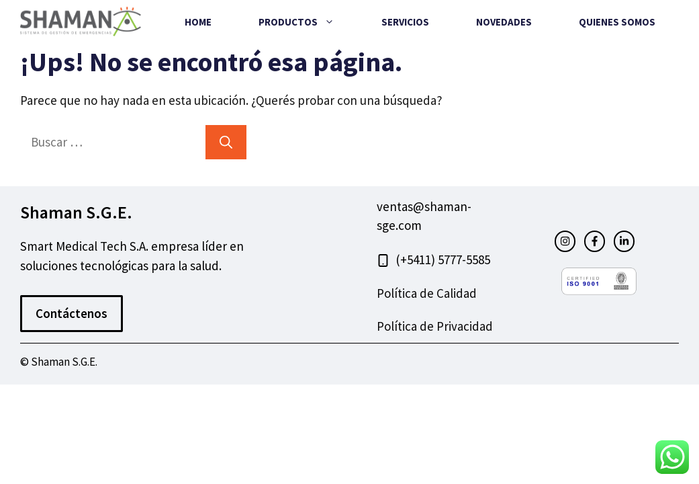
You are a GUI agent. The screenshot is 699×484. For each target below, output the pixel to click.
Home (198, 21)
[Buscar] (225, 142)
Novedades (504, 21)
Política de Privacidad (435, 326)
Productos (308, 22)
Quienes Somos (617, 21)
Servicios (405, 21)
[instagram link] (565, 241)
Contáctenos (71, 313)
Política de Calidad (427, 293)
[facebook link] (594, 241)
